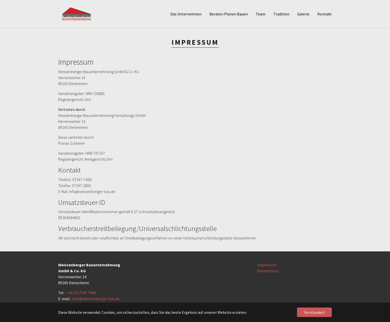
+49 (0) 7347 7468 (81, 292)
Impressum (267, 264)
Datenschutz (268, 270)
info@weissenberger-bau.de (96, 298)
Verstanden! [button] (314, 312)
